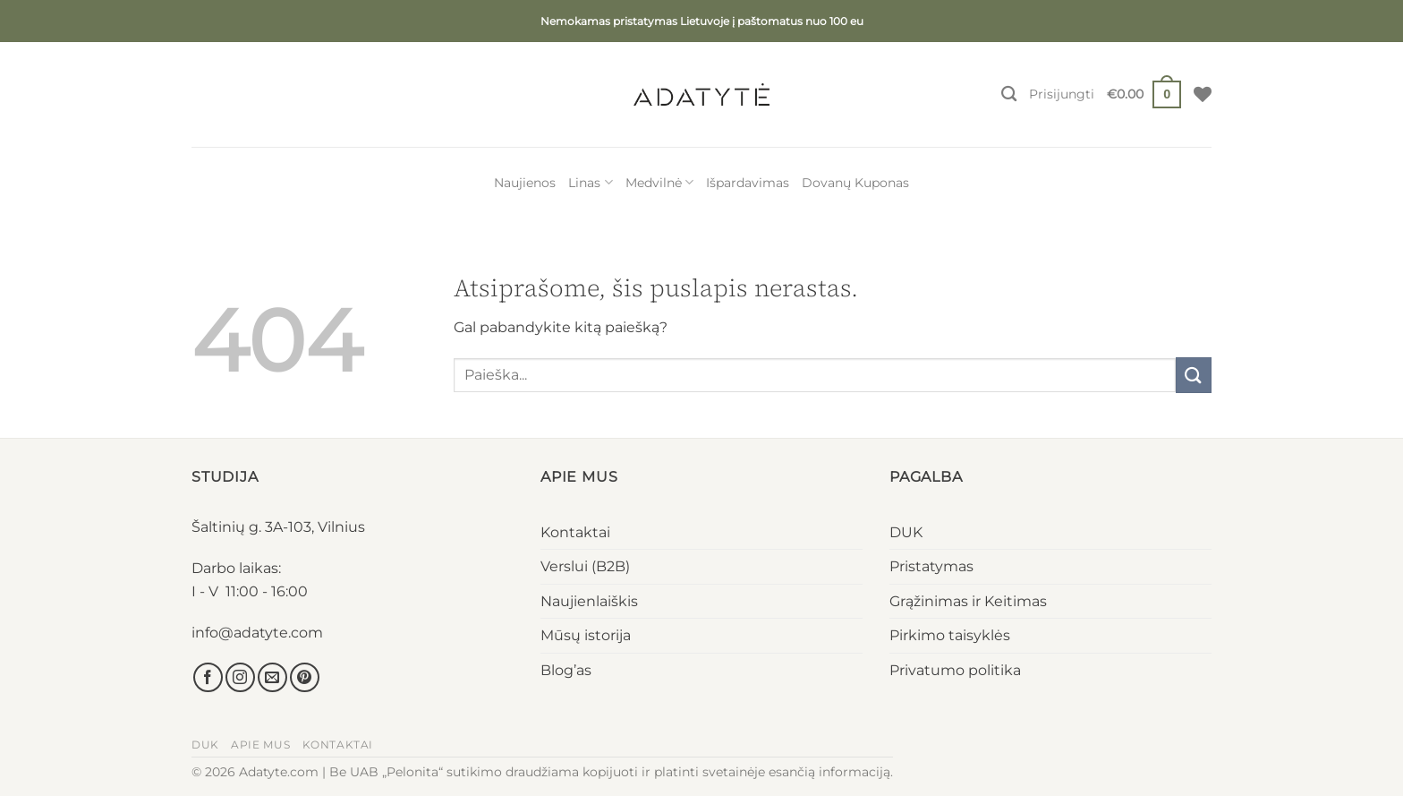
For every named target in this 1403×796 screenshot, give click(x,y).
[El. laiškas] (272, 677)
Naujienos (525, 183)
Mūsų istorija (585, 635)
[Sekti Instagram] (240, 677)
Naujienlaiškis (589, 601)
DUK (906, 532)
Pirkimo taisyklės (949, 635)
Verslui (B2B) (585, 566)
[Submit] (1194, 374)
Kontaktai (575, 532)
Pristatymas (931, 566)
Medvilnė (659, 182)
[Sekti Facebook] (208, 677)
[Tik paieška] (1008, 94)
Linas (590, 182)
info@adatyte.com (257, 632)
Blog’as (565, 670)
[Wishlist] (1203, 94)
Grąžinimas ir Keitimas (968, 601)
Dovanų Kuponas (855, 183)
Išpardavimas (747, 183)
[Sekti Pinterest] (304, 677)
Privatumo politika (955, 670)
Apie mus (260, 744)
